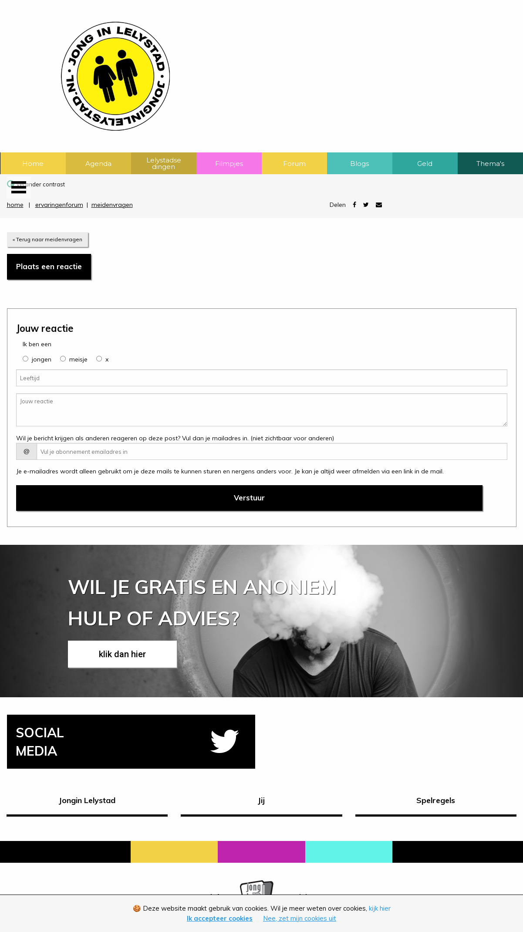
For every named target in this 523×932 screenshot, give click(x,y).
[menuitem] (33, 163)
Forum (294, 163)
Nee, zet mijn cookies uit (299, 918)
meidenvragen (112, 205)
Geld (424, 163)
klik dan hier (122, 654)
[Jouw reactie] (261, 409)
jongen (41, 359)
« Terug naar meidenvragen (47, 239)
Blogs (359, 163)
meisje (78, 359)
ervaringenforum (59, 205)
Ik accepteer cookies (220, 918)
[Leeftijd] (261, 377)
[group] (25, 358)
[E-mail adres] (272, 451)
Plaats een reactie (49, 266)
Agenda (98, 163)
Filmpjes (229, 163)
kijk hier (380, 908)
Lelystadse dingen (163, 163)
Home (33, 163)
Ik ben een (37, 344)
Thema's (490, 163)
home (15, 205)
